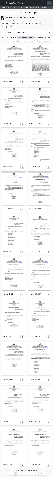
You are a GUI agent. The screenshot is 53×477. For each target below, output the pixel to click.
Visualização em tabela (42, 37)
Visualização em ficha (25, 37)
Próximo (42, 474)
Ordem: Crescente (44, 41)
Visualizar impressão (9, 37)
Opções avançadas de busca (14, 32)
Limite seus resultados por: (27, 12)
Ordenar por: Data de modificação (25, 41)
